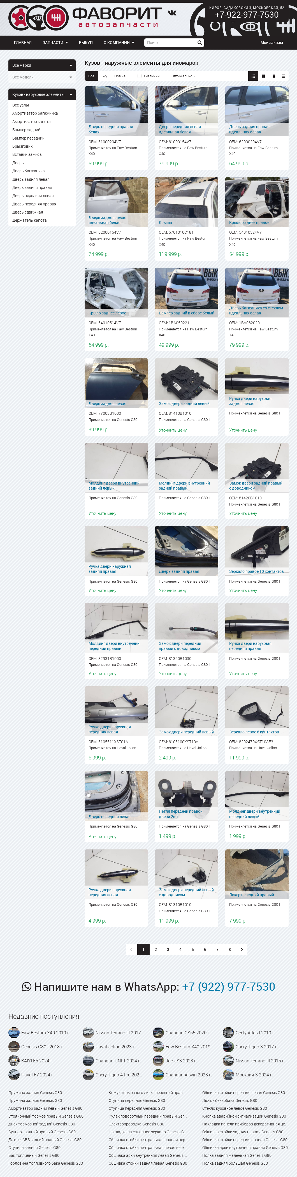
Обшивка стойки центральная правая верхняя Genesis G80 (148, 1139)
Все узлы (20, 105)
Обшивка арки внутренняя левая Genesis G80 (148, 1155)
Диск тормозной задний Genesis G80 (41, 1124)
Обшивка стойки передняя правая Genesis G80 (244, 1139)
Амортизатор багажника (35, 113)
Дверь (18, 162)
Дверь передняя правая (34, 204)
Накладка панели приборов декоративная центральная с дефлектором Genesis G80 (245, 1124)
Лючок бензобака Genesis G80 (229, 1100)
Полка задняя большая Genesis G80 (235, 1163)
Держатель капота (29, 220)
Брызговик (22, 146)
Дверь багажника (28, 170)
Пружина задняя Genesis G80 (35, 1092)
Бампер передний (28, 138)
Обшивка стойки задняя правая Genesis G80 (242, 1131)
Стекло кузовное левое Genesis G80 (234, 1108)
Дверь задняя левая (31, 179)
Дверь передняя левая (33, 195)
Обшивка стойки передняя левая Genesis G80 (243, 1092)
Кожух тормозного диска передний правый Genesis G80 (148, 1092)
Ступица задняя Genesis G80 (34, 1147)
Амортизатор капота (31, 121)
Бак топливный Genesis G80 (33, 1155)
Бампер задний (26, 129)
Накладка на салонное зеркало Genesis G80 (148, 1131)
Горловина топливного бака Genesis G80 (45, 1163)
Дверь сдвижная (27, 212)
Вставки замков (27, 154)
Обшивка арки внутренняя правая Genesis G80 (245, 1147)
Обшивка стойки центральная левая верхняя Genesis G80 (148, 1147)
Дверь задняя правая (32, 187)
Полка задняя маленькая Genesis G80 (237, 1155)
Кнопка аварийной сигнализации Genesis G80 (244, 1116)
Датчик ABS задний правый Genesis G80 (45, 1139)
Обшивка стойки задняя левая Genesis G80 (148, 1163)
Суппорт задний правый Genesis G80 (42, 1131)
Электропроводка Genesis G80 (136, 1124)
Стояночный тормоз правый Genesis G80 (45, 1116)
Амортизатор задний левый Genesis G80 (45, 1108)
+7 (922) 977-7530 (228, 986)
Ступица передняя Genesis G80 (137, 1100)
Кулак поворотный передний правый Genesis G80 (148, 1116)
